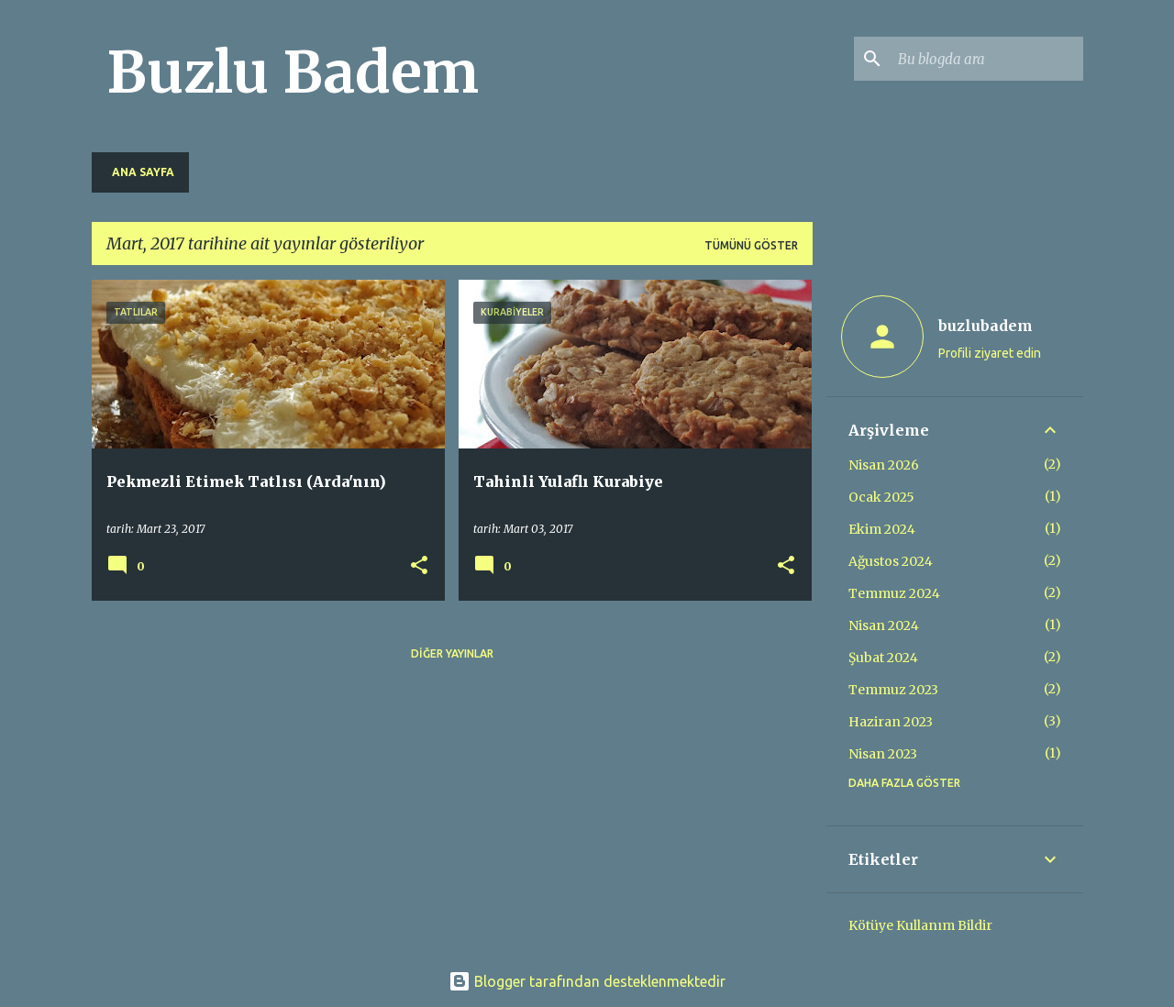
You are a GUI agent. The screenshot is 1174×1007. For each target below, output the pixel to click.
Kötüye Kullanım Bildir (920, 925)
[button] (419, 566)
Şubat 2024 (883, 657)
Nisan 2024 (883, 625)
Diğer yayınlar (452, 653)
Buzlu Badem (292, 72)
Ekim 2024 (881, 529)
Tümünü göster (751, 245)
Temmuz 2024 (894, 593)
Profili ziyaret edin (989, 353)
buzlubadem (985, 325)
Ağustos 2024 (890, 561)
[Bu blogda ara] (987, 59)
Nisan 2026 (883, 465)
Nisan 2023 (882, 754)
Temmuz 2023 (893, 689)
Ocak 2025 (881, 497)
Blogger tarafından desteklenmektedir (587, 981)
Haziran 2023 (890, 722)
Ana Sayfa (143, 172)
